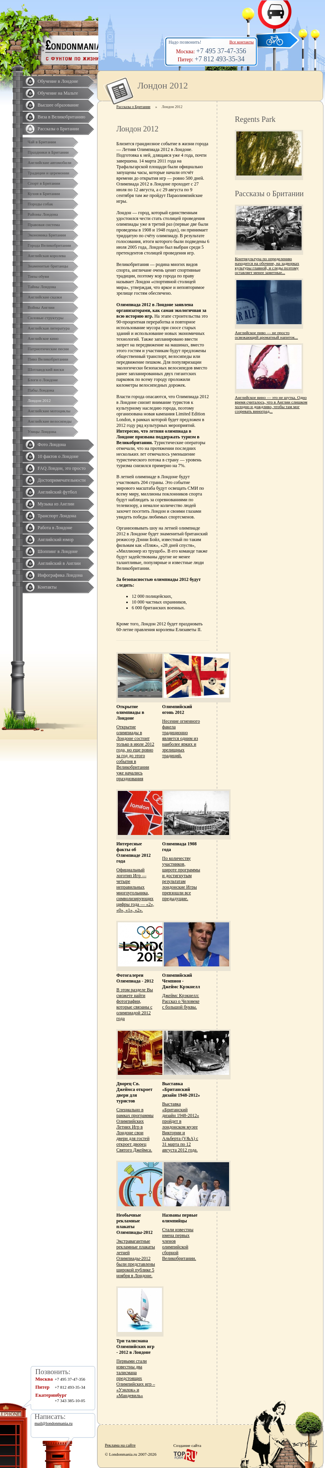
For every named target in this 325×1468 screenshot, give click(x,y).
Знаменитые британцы (48, 266)
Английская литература (49, 328)
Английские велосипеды (49, 421)
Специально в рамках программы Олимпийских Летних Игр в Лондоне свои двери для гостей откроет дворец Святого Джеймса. (134, 1130)
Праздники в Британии (48, 152)
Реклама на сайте (120, 1445)
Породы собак (40, 204)
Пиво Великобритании (48, 359)
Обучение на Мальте (58, 93)
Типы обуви (38, 276)
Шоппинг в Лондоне (58, 551)
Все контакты (241, 41)
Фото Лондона (52, 444)
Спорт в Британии (44, 183)
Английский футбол (57, 492)
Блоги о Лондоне (43, 379)
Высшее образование (58, 105)
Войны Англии (41, 307)
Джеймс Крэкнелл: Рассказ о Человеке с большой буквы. (181, 1001)
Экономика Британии (47, 235)
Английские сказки (45, 297)
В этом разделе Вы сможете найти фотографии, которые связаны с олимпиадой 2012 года (134, 1004)
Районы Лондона (43, 214)
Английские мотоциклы (49, 410)
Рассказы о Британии (58, 128)
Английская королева (47, 255)
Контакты (47, 587)
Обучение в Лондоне (58, 81)
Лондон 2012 (39, 400)
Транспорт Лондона (57, 515)
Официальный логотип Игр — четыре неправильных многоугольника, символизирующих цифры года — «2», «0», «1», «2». (135, 890)
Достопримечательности (62, 480)
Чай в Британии (42, 141)
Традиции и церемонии (48, 173)
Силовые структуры (45, 317)
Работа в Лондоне (55, 527)
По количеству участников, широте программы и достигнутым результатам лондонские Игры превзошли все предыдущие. (181, 878)
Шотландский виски (46, 369)
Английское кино (43, 338)
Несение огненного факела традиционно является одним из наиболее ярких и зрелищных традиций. (181, 738)
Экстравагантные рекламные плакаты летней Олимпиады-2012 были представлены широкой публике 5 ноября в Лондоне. (135, 1258)
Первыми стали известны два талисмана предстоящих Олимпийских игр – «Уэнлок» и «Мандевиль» (135, 1378)
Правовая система (44, 224)
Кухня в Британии (44, 193)
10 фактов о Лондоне (58, 456)
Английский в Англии (59, 563)
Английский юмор (56, 539)
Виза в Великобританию (61, 117)
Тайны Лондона (42, 286)
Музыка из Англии (56, 504)
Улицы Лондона (42, 431)
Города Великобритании (49, 245)
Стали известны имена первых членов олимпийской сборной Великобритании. (179, 1244)
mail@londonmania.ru (54, 1423)
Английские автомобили (49, 162)
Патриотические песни (48, 348)
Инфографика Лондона (60, 575)
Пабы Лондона (41, 390)
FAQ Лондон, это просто (62, 468)
